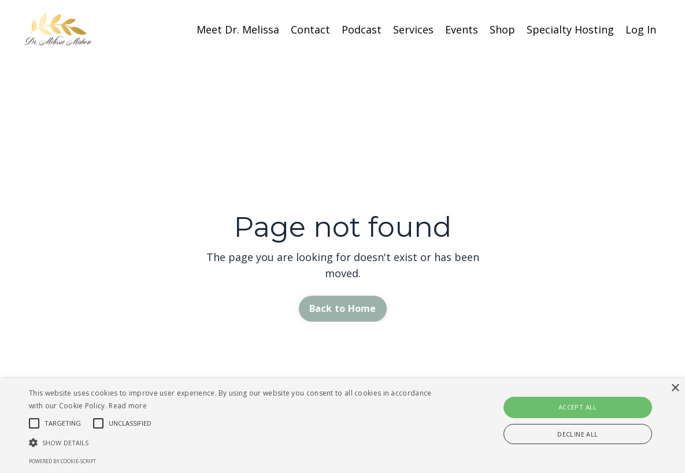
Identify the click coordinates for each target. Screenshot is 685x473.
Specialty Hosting (570, 29)
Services (413, 29)
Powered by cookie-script (62, 461)
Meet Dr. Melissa (238, 29)
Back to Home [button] (342, 308)
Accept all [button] (577, 407)
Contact (310, 29)
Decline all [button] (577, 434)
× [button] (675, 388)
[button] (232, 442)
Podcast (362, 29)
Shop (502, 29)
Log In (640, 29)
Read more (128, 406)
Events (461, 29)
